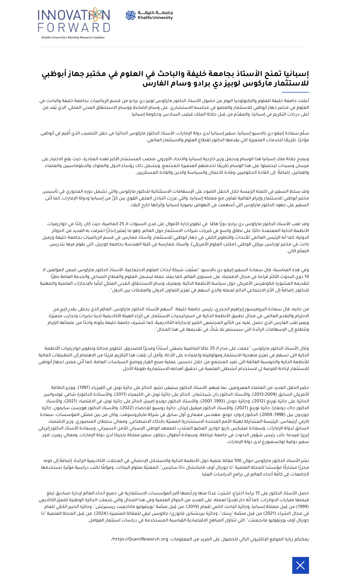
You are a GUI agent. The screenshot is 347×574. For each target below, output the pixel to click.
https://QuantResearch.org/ (139, 539)
